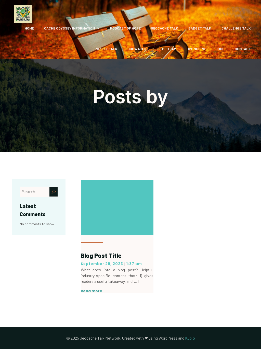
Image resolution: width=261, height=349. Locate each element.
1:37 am (134, 263)
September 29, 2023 (102, 263)
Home (29, 28)
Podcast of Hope (125, 28)
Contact (243, 49)
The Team (168, 49)
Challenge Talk (236, 28)
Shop (220, 49)
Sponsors (196, 49)
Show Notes (138, 49)
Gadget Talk (199, 28)
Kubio (190, 338)
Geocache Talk (164, 28)
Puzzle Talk (106, 49)
